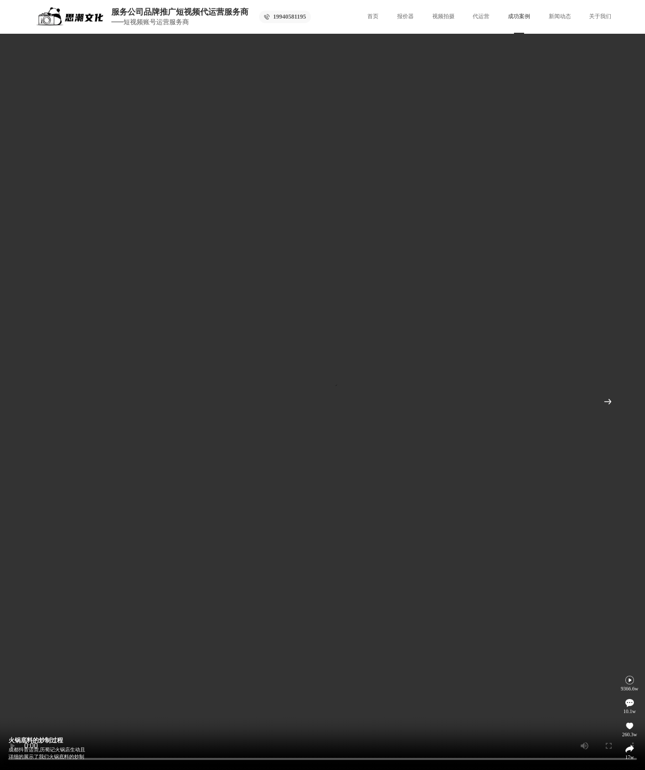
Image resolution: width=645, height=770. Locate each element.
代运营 (481, 16)
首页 (372, 16)
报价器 (405, 16)
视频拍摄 (443, 16)
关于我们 (600, 16)
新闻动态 (560, 16)
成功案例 (519, 16)
